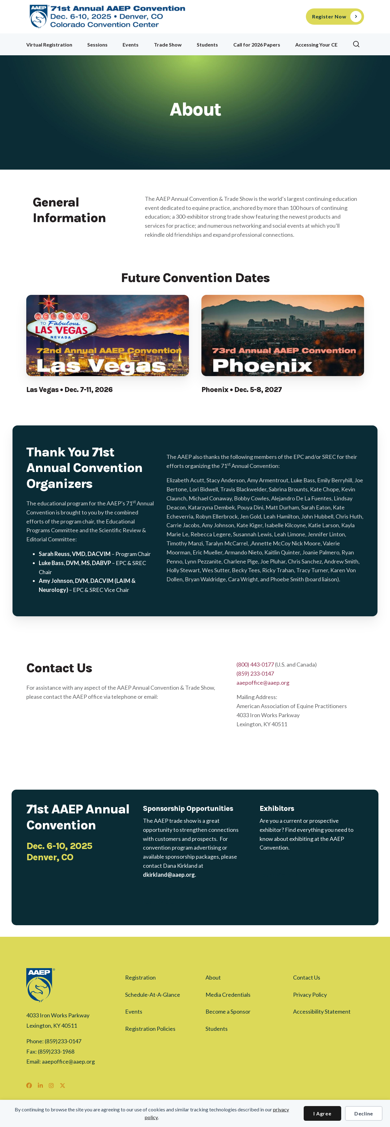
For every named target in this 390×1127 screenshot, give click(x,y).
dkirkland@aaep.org (169, 874)
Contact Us (306, 977)
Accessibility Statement (322, 1011)
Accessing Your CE (316, 44)
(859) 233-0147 (255, 673)
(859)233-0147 (63, 1041)
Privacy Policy (310, 994)
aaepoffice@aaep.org (262, 682)
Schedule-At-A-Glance (152, 994)
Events (131, 44)
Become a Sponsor (228, 1011)
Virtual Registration (49, 44)
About (213, 977)
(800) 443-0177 (255, 664)
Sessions (97, 44)
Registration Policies (150, 1028)
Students (207, 44)
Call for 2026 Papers (256, 44)
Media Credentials (228, 994)
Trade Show (168, 44)
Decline (363, 1113)
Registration (140, 977)
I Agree (322, 1113)
